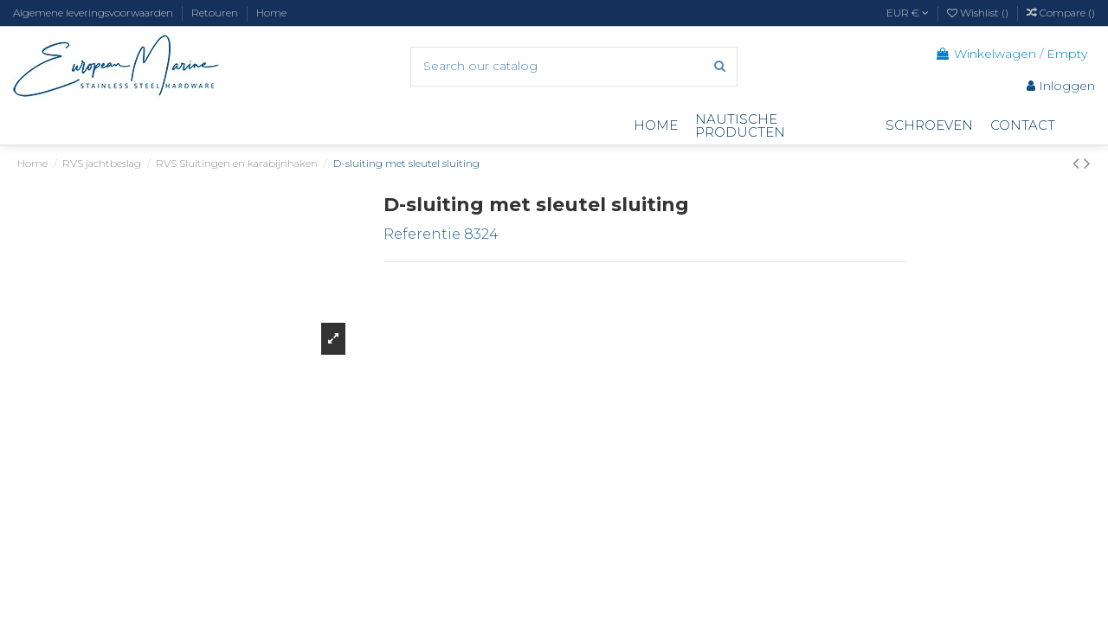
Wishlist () (979, 12)
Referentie (422, 234)
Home (271, 12)
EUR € (907, 12)
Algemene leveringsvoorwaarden (94, 12)
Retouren (216, 12)
